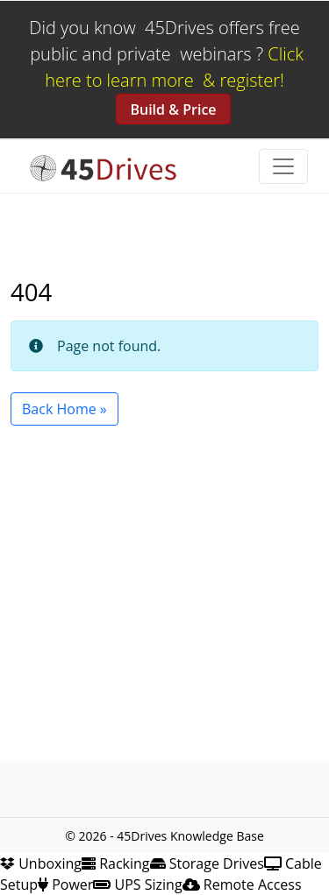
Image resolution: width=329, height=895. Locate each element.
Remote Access (242, 884)
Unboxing (41, 863)
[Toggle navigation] (283, 166)
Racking (116, 863)
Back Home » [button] (64, 409)
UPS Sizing (137, 884)
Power (65, 884)
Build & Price (173, 109)
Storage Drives (207, 863)
